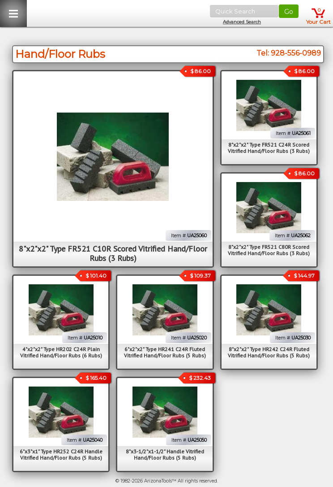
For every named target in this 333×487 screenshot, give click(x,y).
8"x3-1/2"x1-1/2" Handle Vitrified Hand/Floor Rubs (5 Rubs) (165, 454)
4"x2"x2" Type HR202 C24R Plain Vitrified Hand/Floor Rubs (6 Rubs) (61, 352)
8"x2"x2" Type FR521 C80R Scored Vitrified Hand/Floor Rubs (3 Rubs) (269, 250)
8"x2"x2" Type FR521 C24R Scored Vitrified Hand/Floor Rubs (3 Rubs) (269, 147)
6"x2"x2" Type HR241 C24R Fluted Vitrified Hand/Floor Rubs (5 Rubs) (165, 352)
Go (288, 12)
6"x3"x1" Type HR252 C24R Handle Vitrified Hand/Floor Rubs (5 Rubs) (61, 454)
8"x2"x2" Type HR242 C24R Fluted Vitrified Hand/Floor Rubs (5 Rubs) (269, 352)
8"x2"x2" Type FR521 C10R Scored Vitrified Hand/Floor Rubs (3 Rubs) (113, 253)
